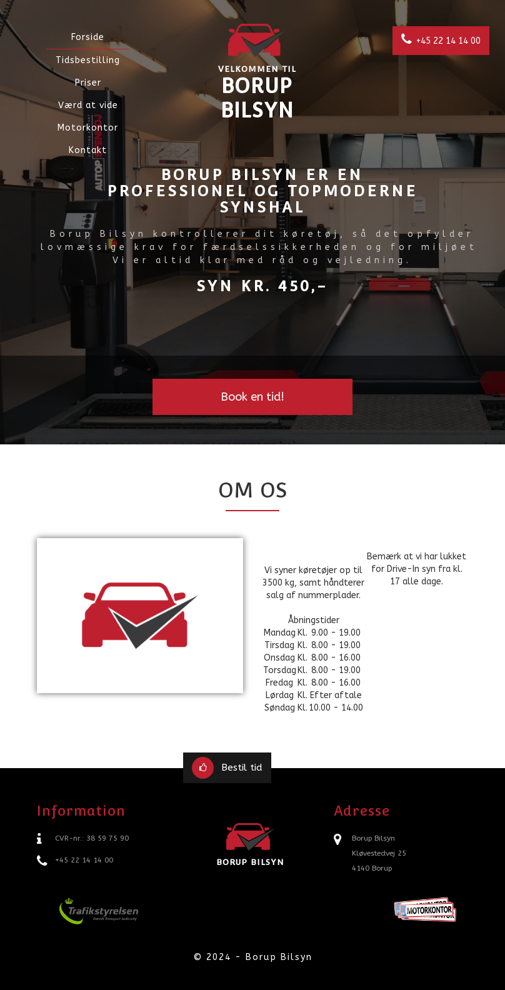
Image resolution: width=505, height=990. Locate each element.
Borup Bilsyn (257, 71)
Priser (88, 83)
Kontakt (88, 150)
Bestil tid (227, 767)
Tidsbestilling (88, 60)
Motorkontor (88, 127)
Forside (87, 37)
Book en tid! (252, 397)
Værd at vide (88, 105)
